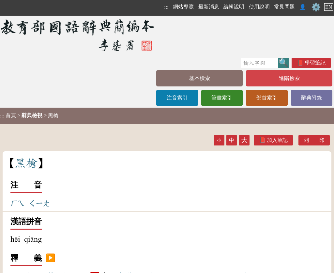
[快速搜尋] (259, 63)
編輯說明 (233, 6)
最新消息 (208, 6)
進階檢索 (289, 78)
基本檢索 (199, 78)
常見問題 (284, 6)
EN (328, 7)
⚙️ (316, 7)
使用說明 (259, 6)
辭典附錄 (311, 97)
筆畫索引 (221, 97)
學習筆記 (315, 63)
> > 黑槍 (29, 115)
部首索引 (266, 97)
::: (166, 7)
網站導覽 (183, 6)
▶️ (50, 258)
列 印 (314, 140)
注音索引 (177, 97)
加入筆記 (277, 140)
